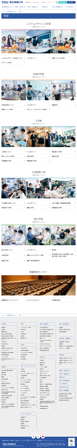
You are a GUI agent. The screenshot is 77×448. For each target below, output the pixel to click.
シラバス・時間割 (43, 367)
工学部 (38, 120)
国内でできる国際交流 (44, 348)
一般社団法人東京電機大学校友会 (66, 398)
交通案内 (29, 2)
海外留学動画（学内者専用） (46, 336)
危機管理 (3, 402)
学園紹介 (3, 367)
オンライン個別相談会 (25, 382)
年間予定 (42, 369)
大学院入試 (23, 371)
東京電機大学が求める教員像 (7, 352)
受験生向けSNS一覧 (25, 402)
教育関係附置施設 (5, 354)
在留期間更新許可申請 (44, 350)
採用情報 (12, 440)
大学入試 (22, 369)
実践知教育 (23, 428)
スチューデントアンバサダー (46, 346)
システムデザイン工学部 (38, 23)
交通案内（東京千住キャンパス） (66, 358)
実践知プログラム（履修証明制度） (66, 346)
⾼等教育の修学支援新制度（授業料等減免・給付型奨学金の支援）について (47, 403)
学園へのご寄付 (4, 389)
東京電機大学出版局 (63, 396)
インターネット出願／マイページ (27, 373)
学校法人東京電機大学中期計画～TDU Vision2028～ (8, 407)
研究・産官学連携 (64, 324)
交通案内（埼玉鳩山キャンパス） (66, 360)
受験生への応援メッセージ (26, 407)
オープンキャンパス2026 (26, 379)
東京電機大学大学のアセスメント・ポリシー (8, 359)
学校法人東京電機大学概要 (6, 370)
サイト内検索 (57, 2)
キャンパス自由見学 (25, 388)
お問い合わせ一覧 (64, 387)
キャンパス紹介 (4, 356)
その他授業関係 (43, 377)
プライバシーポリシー (59, 440)
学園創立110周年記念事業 (6, 395)
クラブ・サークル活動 (44, 395)
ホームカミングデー (5, 350)
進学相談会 (23, 384)
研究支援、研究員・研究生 (64, 329)
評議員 (2, 376)
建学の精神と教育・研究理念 (7, 336)
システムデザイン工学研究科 (27, 352)
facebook (33, 437)
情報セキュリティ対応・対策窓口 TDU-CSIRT (25, 440)
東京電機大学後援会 (44, 406)
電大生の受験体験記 (25, 400)
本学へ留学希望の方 (44, 327)
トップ (2, 11)
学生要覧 (42, 360)
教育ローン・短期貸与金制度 (46, 384)
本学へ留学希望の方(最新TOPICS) (47, 329)
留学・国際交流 (44, 324)
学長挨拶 (3, 329)
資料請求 (63, 2)
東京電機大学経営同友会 (64, 400)
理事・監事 (3, 374)
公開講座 (22, 423)
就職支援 (22, 419)
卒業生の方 (45, 7)
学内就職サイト (24, 417)
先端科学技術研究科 (25, 350)
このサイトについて (48, 440)
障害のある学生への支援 (45, 375)
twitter (38, 437)
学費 (41, 379)
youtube (43, 437)
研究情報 (61, 327)
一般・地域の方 (69, 7)
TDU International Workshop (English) (46, 341)
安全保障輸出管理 (62, 331)
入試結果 (22, 377)
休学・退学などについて (45, 392)
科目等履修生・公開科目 (64, 341)
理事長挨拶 (3, 372)
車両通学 (42, 399)
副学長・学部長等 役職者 (6, 333)
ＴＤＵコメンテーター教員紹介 (7, 387)
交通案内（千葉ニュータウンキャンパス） (66, 363)
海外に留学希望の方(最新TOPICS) (47, 333)
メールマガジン (24, 392)
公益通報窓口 (40, 440)
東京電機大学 (9, 444)
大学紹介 (3, 324)
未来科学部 (38, 74)
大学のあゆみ (4, 341)
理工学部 (38, 219)
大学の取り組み (4, 344)
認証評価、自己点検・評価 (6, 348)
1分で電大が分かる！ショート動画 (28, 405)
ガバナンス (3, 381)
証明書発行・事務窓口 (44, 388)
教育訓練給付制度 (43, 408)
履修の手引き (42, 362)
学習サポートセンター (44, 371)
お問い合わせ (36, 2)
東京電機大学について (7, 7)
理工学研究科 (23, 359)
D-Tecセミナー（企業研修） (65, 348)
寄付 (72, 2)
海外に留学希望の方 (44, 331)
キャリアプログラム (26, 414)
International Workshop (45, 344)
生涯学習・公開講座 (64, 338)
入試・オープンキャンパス (28, 365)
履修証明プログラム (25, 425)
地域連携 (61, 344)
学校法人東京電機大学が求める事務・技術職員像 (8, 392)
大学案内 (22, 395)
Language (43, 2)
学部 (22, 324)
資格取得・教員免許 (25, 421)
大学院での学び (24, 348)
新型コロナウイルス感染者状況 (7, 404)
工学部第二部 (38, 172)
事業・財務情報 (4, 379)
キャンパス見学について (26, 390)
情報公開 (3, 346)
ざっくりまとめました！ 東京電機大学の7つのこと (28, 397)
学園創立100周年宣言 (5, 383)
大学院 (22, 345)
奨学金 (41, 382)
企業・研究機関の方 (57, 7)
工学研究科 (23, 356)
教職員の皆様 (6, 440)
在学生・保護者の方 (32, 7)
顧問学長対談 (4, 331)
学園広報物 (3, 385)
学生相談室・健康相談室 (45, 390)
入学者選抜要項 (24, 375)
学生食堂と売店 (43, 397)
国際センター (42, 338)
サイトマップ (50, 2)
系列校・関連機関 (5, 397)
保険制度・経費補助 (44, 386)
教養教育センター (38, 272)
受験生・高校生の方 (20, 7)
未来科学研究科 (24, 354)
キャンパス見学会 (24, 386)
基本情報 (3, 327)
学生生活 (42, 357)
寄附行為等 (3, 399)
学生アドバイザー (43, 373)
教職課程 (42, 364)
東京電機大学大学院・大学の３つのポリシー (8, 338)
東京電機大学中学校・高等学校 (65, 393)
